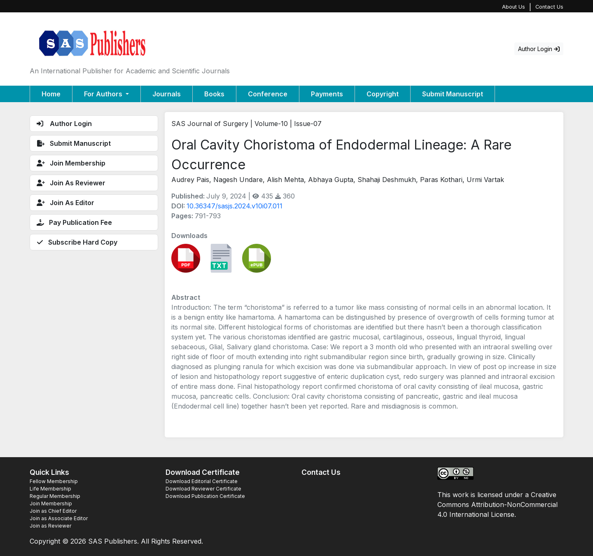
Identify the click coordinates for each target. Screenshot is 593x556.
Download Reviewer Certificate (203, 489)
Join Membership (51, 503)
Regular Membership (55, 496)
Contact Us (549, 7)
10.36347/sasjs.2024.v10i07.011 (234, 206)
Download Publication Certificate (205, 496)
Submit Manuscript (452, 94)
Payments (327, 94)
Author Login (539, 48)
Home (51, 94)
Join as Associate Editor (59, 518)
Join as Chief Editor (53, 511)
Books (214, 94)
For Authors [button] (104, 94)
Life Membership (50, 489)
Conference (267, 94)
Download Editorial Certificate (202, 481)
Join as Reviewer (50, 526)
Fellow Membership (54, 481)
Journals (166, 94)
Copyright (383, 94)
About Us (513, 7)
